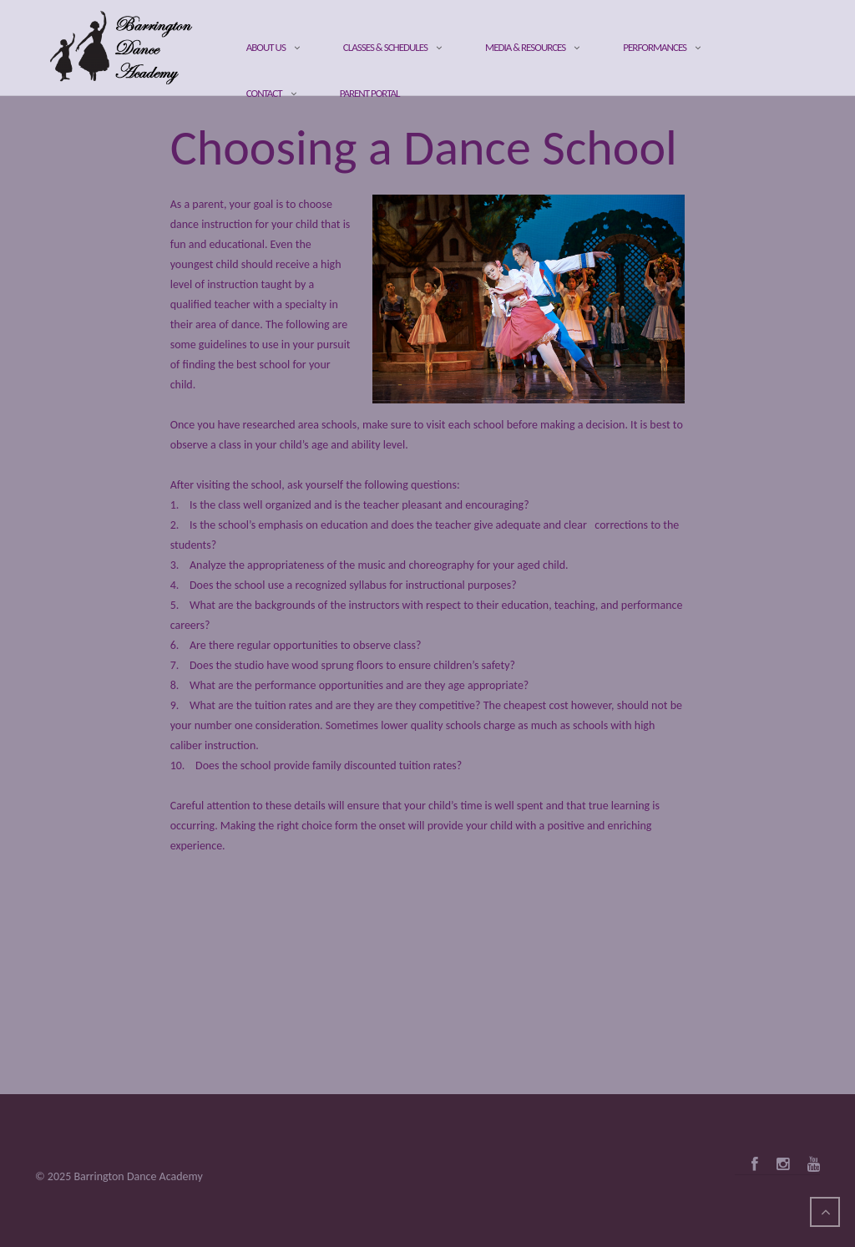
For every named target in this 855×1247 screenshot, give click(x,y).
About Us (266, 47)
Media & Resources (525, 47)
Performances (654, 47)
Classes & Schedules (385, 47)
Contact (264, 93)
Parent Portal (370, 93)
